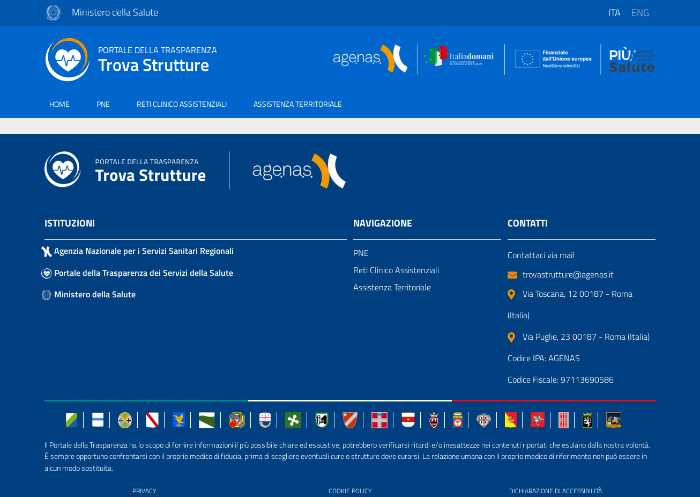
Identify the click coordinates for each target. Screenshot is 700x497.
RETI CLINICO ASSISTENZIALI (182, 104)
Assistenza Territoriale (392, 287)
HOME (59, 104)
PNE (103, 104)
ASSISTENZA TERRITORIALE (298, 104)
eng (640, 12)
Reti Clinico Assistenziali (396, 270)
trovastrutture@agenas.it (561, 274)
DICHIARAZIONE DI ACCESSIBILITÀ (555, 491)
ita (614, 12)
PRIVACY (144, 491)
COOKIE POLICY (350, 491)
